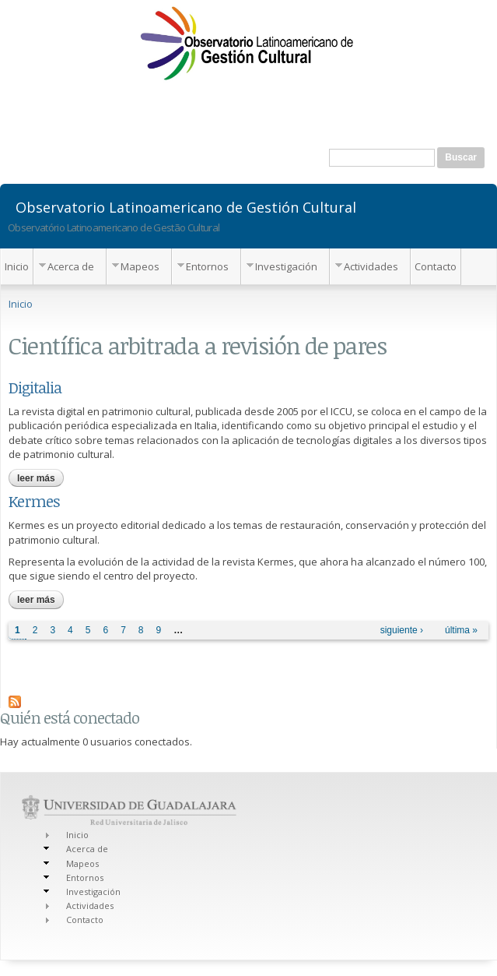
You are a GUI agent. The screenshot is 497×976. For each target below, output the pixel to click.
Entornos (207, 266)
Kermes (34, 501)
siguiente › (401, 630)
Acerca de (70, 266)
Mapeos (140, 266)
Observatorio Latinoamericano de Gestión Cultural (186, 206)
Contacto (436, 266)
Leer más (40, 478)
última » (461, 630)
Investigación (286, 266)
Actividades (371, 266)
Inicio (17, 266)
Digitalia (35, 387)
